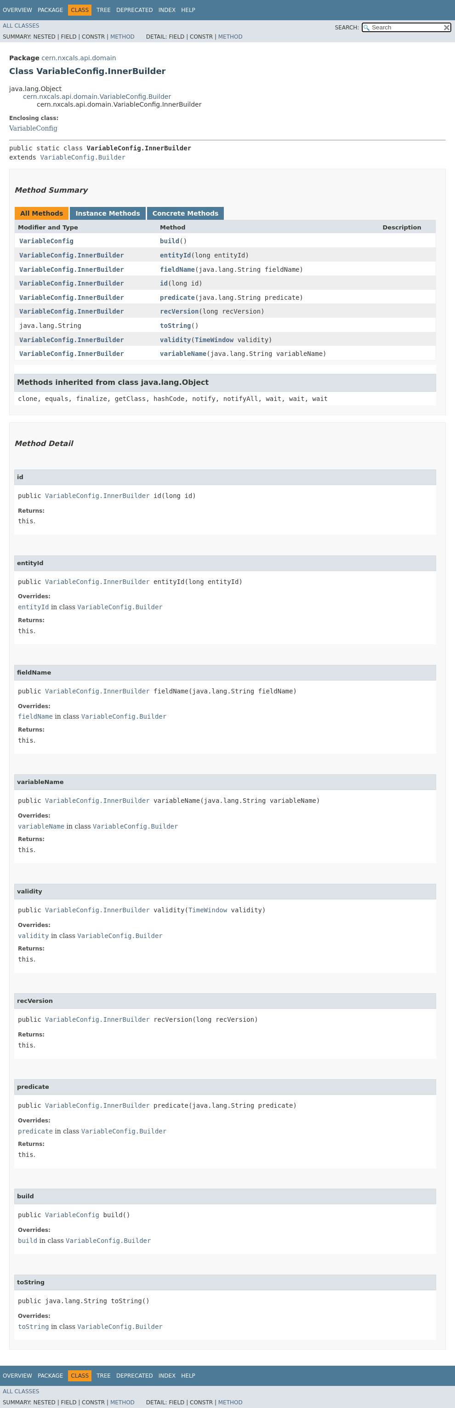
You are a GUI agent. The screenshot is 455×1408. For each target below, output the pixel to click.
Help (188, 10)
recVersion (179, 311)
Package (50, 10)
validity (175, 339)
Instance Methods (107, 213)
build (169, 241)
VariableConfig (33, 128)
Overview (17, 10)
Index (167, 10)
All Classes (21, 26)
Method (122, 37)
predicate (177, 297)
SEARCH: (347, 27)
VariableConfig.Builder (82, 157)
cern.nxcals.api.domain (78, 58)
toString (175, 325)
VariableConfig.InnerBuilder (71, 255)
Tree (104, 10)
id (164, 283)
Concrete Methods (186, 213)
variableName (183, 353)
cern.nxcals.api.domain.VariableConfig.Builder (97, 96)
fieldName (177, 269)
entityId (175, 255)
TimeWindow (214, 339)
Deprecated (134, 10)
